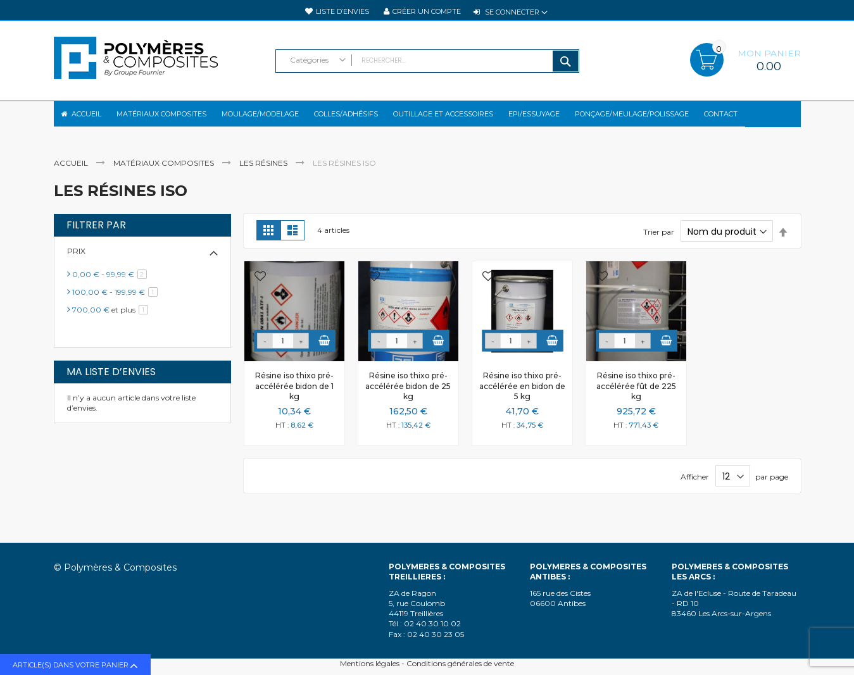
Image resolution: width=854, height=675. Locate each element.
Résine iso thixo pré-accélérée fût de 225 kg (636, 396)
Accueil (72, 173)
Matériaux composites (164, 173)
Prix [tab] (76, 261)
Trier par (658, 242)
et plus (112, 320)
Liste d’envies (342, 11)
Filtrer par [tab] (96, 236)
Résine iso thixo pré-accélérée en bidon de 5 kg (522, 396)
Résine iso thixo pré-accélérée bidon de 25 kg (408, 396)
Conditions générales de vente (460, 663)
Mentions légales (369, 663)
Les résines (264, 173)
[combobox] (427, 61)
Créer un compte (426, 11)
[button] (260, 288)
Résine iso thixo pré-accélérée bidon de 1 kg (294, 396)
